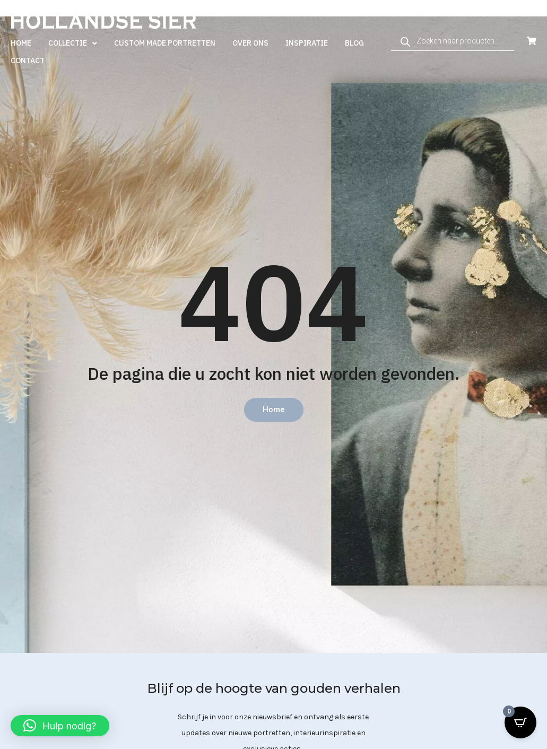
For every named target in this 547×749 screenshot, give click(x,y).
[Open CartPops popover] (520, 722)
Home (21, 43)
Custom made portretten (164, 43)
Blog (354, 43)
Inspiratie (306, 43)
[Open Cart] (531, 41)
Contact (28, 60)
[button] (60, 725)
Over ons (250, 43)
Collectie (72, 43)
